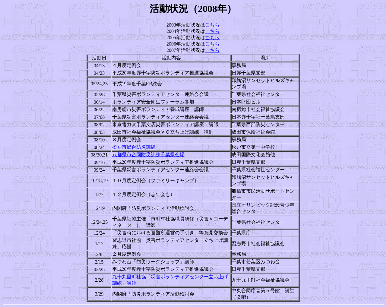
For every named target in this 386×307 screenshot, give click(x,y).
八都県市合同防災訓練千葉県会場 (148, 154)
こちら (212, 24)
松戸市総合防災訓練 (134, 147)
